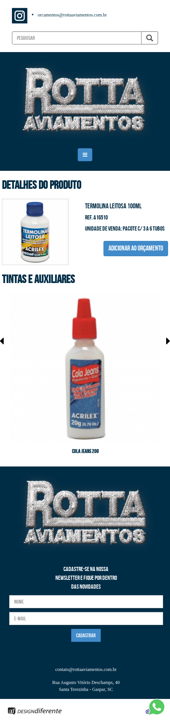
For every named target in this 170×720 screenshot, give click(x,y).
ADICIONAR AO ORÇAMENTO (135, 248)
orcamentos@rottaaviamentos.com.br (72, 15)
